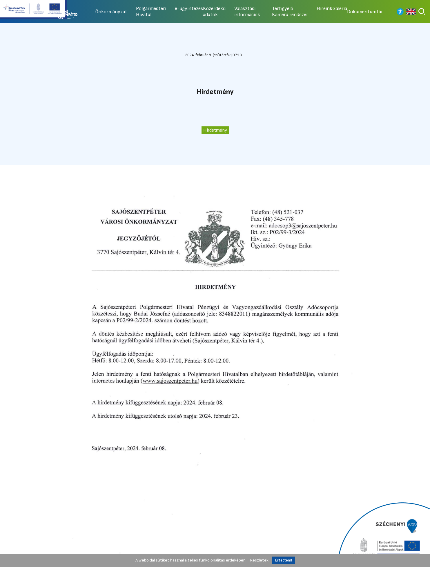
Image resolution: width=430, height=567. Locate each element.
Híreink (324, 9)
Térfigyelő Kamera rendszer (290, 12)
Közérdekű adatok (214, 12)
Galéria (339, 9)
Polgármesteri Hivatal (151, 12)
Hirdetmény (215, 130)
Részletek (259, 560)
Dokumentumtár (365, 12)
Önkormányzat (111, 12)
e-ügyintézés (189, 9)
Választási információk (247, 12)
